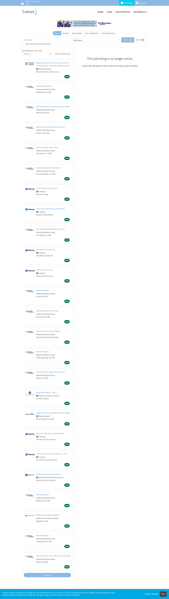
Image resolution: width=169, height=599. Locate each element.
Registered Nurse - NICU (46, 392)
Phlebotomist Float (44, 270)
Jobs (109, 12)
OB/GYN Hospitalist (44, 86)
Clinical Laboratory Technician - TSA (51, 454)
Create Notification (62, 54)
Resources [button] (140, 12)
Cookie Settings (151, 594)
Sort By (26, 54)
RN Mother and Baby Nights (47, 515)
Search (57, 33)
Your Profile (122, 12)
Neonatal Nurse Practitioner (48, 168)
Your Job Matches (92, 33)
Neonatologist (42, 290)
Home (100, 12)
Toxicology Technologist (47, 188)
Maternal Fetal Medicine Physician (50, 127)
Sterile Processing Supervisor (48, 474)
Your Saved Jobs (108, 33)
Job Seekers (127, 2)
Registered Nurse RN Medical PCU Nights (53, 413)
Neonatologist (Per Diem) (47, 147)
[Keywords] (47, 39)
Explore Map (77, 33)
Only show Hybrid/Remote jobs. (38, 44)
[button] (140, 39)
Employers (141, 2)
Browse (66, 33)
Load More (47, 575)
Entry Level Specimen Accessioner (50, 208)
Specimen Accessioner (45, 249)
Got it (163, 594)
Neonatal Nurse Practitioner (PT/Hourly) (53, 556)
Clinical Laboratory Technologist (50, 433)
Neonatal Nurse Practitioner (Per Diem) (53, 106)
